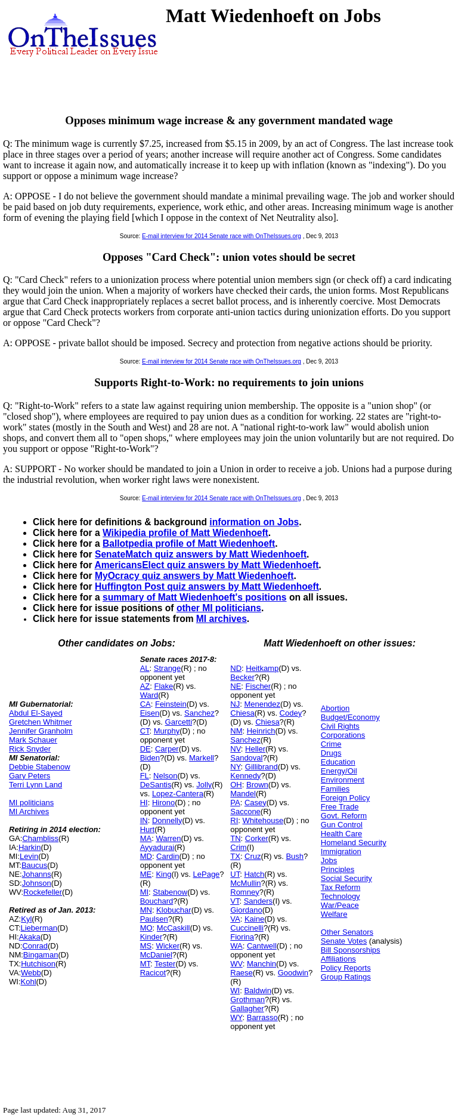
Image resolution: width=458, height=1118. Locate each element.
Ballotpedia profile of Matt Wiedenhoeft (189, 543)
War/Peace (340, 905)
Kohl (28, 981)
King (163, 874)
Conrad (35, 945)
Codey (291, 713)
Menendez (262, 704)
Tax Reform (340, 887)
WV (236, 963)
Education (338, 761)
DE (145, 748)
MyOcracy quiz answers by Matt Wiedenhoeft (194, 576)
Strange (167, 668)
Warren (168, 838)
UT (235, 874)
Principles (337, 869)
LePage (206, 874)
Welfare (334, 914)
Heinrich (261, 730)
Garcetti (179, 721)
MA (146, 838)
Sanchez (199, 713)
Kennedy (245, 775)
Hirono (163, 802)
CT (145, 730)
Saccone (245, 811)
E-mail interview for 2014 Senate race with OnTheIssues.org (221, 236)
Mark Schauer (33, 739)
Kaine (254, 918)
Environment (342, 779)
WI (235, 990)
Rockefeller (42, 892)
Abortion (335, 708)
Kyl (26, 918)
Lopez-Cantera (177, 793)
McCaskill (173, 927)
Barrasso (262, 1017)
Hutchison (38, 963)
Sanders (258, 901)
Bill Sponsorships (350, 949)
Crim (238, 847)
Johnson (36, 883)
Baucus (34, 865)
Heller (255, 748)
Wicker (168, 945)
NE (235, 686)
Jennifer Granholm (41, 730)
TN (235, 838)
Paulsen (154, 918)
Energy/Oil (339, 770)
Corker (256, 838)
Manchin (261, 963)
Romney (244, 892)
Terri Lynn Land (35, 784)
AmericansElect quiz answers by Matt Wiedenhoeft (206, 565)
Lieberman (39, 927)
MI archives (221, 619)
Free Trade (340, 806)
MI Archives (29, 811)
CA (145, 704)
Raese (241, 972)
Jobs (329, 860)
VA (235, 918)
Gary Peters (29, 775)
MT (145, 963)
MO (146, 927)
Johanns (36, 874)
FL (144, 775)
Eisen (150, 713)
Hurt (147, 829)
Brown (257, 784)
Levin (29, 856)
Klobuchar (173, 910)
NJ (235, 704)
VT (234, 901)
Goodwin (293, 972)
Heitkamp (262, 668)
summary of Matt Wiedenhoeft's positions (195, 597)
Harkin (29, 847)
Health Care (341, 833)
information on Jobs (254, 522)
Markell (201, 757)
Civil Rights (340, 726)
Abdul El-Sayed (36, 713)
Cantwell (262, 945)
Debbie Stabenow (39, 766)
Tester (164, 963)
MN (146, 910)
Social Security (346, 878)
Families (335, 788)
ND (236, 668)
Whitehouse (262, 820)
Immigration (341, 851)
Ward (149, 695)
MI (144, 892)
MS (146, 945)
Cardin (167, 856)
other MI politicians (219, 608)
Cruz (253, 856)
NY (235, 766)
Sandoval (246, 757)
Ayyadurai (157, 847)
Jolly (204, 784)
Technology (340, 896)
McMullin (245, 883)
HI (144, 802)
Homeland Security (353, 842)
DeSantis (156, 784)
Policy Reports (346, 967)
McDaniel (156, 954)
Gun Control (342, 824)
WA (236, 945)
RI (234, 820)
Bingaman (40, 954)
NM (236, 730)
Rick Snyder (30, 748)
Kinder (151, 936)
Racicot (153, 972)
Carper (167, 748)
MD (146, 856)
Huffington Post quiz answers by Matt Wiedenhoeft (207, 586)
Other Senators (347, 932)
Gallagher (247, 1008)
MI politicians (31, 802)
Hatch (254, 874)
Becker (242, 677)
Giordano (246, 910)
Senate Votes (344, 941)
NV (235, 748)
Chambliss (40, 838)
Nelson (165, 775)
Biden (150, 757)
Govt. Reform (344, 815)
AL (145, 668)
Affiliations (338, 958)
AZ (145, 686)
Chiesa (242, 713)
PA (235, 802)
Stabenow (170, 892)
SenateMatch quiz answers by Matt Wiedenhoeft (201, 554)
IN (144, 820)
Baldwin (257, 990)
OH (236, 784)
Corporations (343, 735)
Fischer (258, 686)
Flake (164, 686)
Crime (331, 744)
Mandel (243, 793)
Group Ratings (346, 976)
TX (235, 856)
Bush (295, 856)
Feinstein (171, 704)
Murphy (167, 730)
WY (236, 1017)
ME (146, 874)
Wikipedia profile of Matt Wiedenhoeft (185, 533)
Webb (31, 972)
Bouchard (157, 901)
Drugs (331, 753)
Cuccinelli (247, 927)
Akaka (30, 936)
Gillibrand (261, 766)
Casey (256, 802)
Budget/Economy (350, 717)
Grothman (247, 999)
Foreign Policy (345, 797)
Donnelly (167, 820)
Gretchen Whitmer (40, 721)
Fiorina (242, 936)
